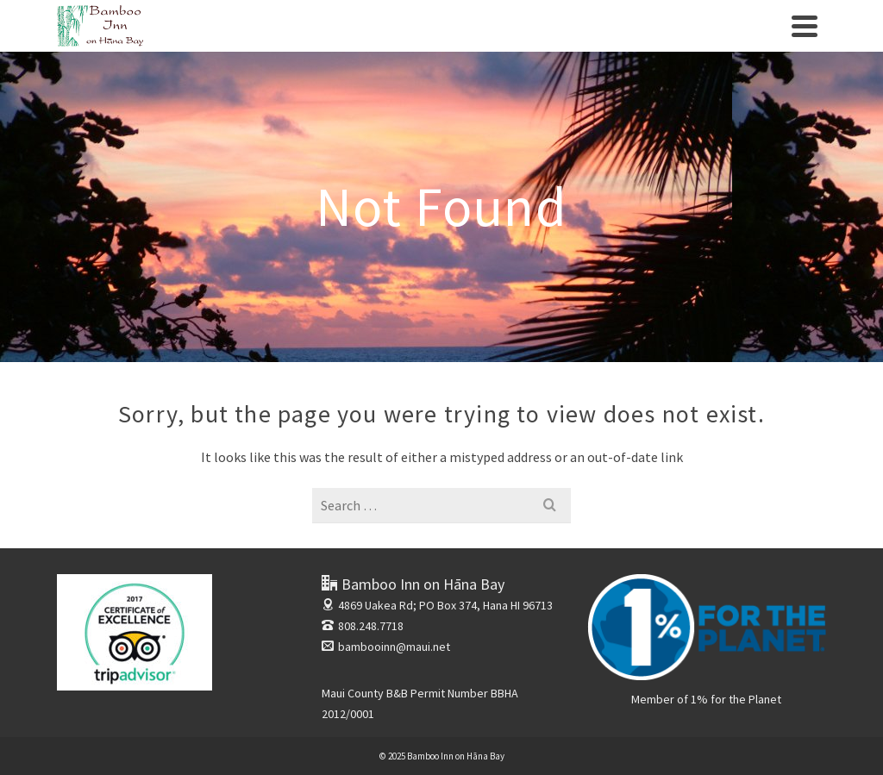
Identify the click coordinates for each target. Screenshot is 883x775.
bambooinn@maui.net (386, 646)
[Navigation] (804, 26)
